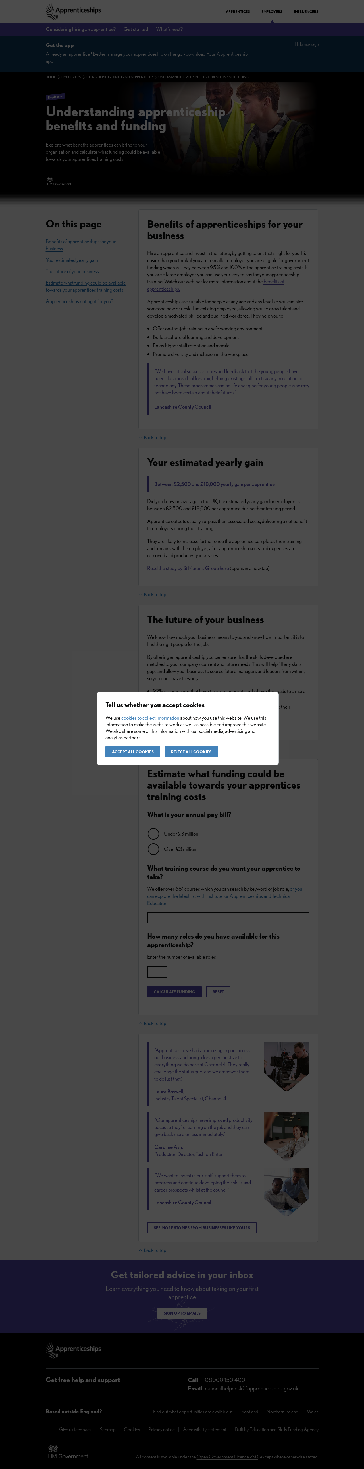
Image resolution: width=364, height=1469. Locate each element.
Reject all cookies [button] (191, 752)
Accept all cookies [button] (133, 752)
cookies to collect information (150, 718)
